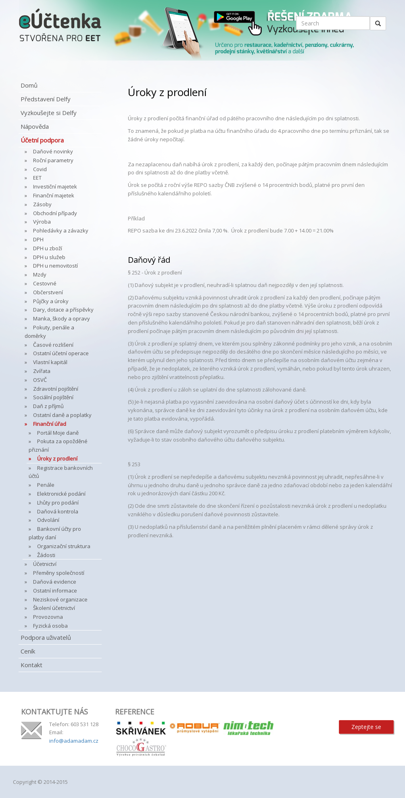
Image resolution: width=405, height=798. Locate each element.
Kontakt (31, 665)
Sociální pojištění (53, 397)
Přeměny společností (58, 572)
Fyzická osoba (50, 625)
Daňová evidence (54, 581)
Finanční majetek (53, 195)
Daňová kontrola (57, 511)
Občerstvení (48, 292)
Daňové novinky (53, 151)
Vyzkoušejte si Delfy (49, 113)
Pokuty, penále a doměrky (49, 331)
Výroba (42, 221)
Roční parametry (53, 160)
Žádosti (46, 555)
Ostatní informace (55, 590)
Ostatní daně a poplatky (62, 415)
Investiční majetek (55, 186)
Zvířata (41, 371)
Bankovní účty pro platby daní (55, 533)
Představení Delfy (46, 99)
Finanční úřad (49, 423)
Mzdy (39, 274)
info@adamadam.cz (73, 740)
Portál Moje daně (58, 432)
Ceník (28, 651)
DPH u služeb (49, 257)
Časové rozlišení (53, 344)
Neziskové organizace (60, 599)
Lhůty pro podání (58, 502)
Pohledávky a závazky (60, 230)
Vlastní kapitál (50, 362)
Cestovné (44, 283)
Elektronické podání (61, 493)
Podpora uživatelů (46, 637)
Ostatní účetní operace (61, 353)
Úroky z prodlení (57, 458)
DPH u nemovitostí (55, 265)
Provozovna (48, 616)
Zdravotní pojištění (55, 388)
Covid (40, 169)
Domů (29, 85)
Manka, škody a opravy (61, 318)
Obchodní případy (55, 213)
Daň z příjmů (48, 406)
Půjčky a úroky (51, 301)
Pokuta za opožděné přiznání (58, 445)
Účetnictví (44, 564)
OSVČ (40, 379)
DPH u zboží (47, 248)
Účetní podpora (42, 140)
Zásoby (42, 204)
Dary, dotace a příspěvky (63, 309)
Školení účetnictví (54, 608)
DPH (38, 239)
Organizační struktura (63, 546)
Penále (45, 484)
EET (37, 177)
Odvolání (48, 520)
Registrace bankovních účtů (61, 472)
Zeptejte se (366, 727)
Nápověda (35, 126)
